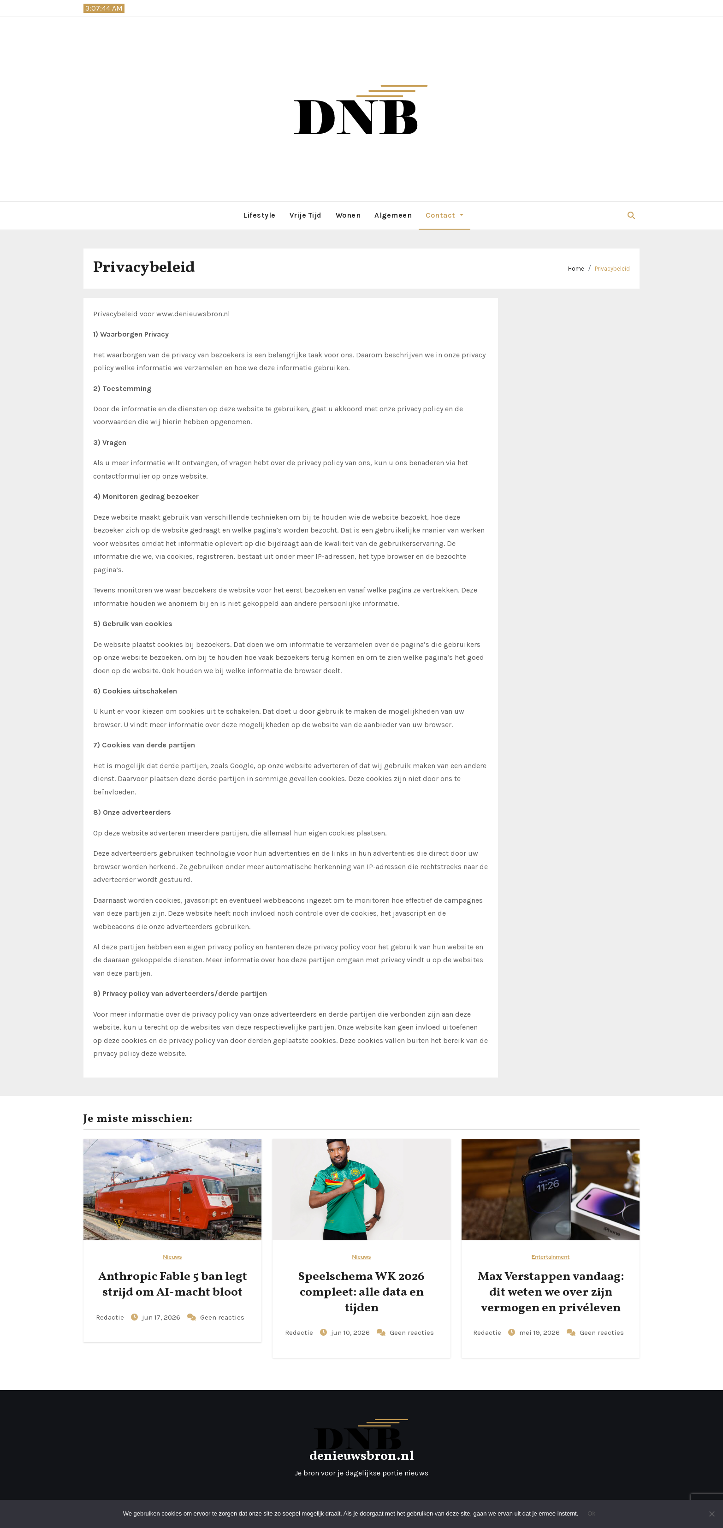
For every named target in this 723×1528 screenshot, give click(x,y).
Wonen (348, 215)
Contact (444, 215)
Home (576, 268)
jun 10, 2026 (351, 1332)
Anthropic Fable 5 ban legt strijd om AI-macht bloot (172, 1284)
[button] (631, 215)
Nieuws (172, 1257)
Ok (591, 1513)
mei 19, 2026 (540, 1332)
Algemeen (393, 215)
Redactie (111, 1317)
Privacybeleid (612, 268)
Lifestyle (259, 215)
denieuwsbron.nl (361, 1456)
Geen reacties (222, 1317)
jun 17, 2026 (162, 1317)
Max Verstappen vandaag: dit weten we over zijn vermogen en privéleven (551, 1292)
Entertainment (550, 1257)
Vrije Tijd (306, 215)
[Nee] (711, 1513)
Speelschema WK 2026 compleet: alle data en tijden (361, 1292)
